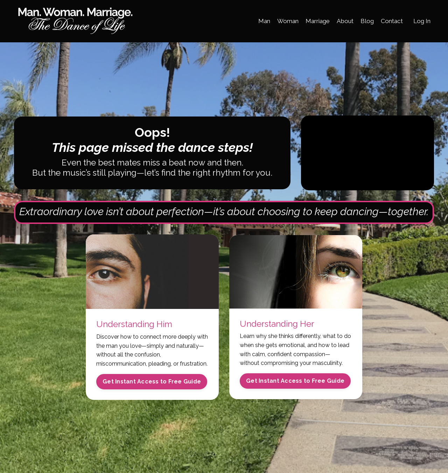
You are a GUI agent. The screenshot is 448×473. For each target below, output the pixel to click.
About (340, 20)
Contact (389, 20)
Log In (421, 20)
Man (254, 20)
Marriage (311, 20)
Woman (279, 20)
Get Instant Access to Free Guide (152, 392)
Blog (363, 20)
